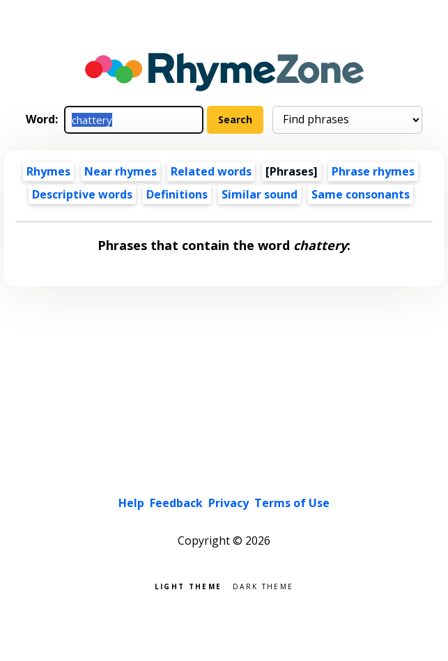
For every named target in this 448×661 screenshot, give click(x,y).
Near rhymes (120, 171)
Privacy (228, 503)
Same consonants (360, 194)
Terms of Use (292, 503)
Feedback (176, 503)
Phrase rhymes (373, 171)
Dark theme (263, 585)
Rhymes (48, 171)
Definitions (177, 194)
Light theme (188, 585)
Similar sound (260, 194)
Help (131, 503)
